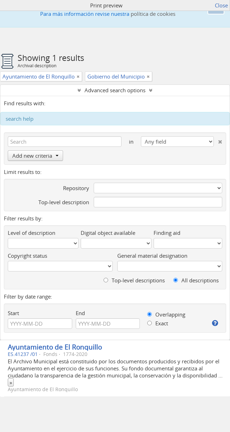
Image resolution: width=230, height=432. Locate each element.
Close (221, 5)
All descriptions (196, 280)
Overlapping (166, 314)
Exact (157, 323)
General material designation (152, 255)
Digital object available (108, 232)
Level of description (31, 232)
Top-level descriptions (134, 280)
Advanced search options (115, 90)
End (80, 313)
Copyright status (27, 255)
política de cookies (153, 13)
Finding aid (167, 232)
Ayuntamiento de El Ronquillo (55, 347)
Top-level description (63, 202)
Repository (76, 188)
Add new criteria (35, 155)
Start (13, 313)
